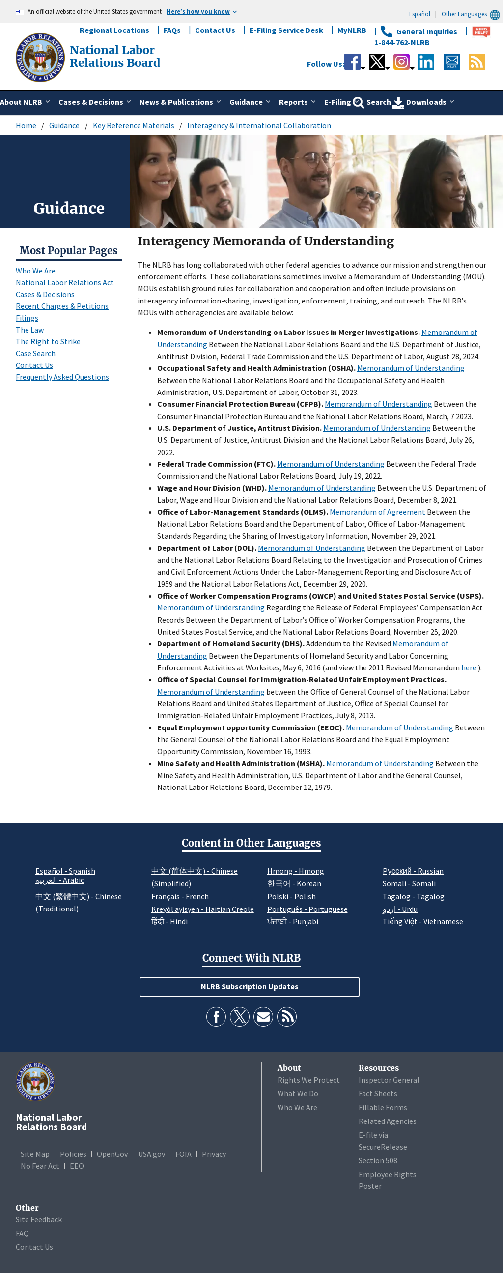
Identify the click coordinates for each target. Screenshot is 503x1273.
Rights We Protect (309, 1080)
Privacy (214, 1154)
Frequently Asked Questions (62, 377)
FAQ (22, 1233)
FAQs (172, 30)
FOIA (183, 1154)
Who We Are (36, 270)
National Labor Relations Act (65, 282)
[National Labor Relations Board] (41, 56)
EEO (77, 1166)
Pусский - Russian (413, 871)
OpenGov (112, 1154)
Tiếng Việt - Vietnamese (423, 921)
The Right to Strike (48, 341)
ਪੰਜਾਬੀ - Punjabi (292, 921)
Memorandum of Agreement (377, 511)
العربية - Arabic (59, 880)
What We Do (298, 1093)
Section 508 (378, 1160)
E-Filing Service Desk (286, 30)
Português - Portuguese (307, 909)
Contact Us (215, 30)
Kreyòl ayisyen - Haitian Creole (202, 909)
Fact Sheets (378, 1093)
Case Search (36, 353)
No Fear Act (40, 1166)
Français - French (180, 896)
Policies (73, 1154)
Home (26, 125)
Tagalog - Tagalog (414, 896)
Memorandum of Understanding (411, 368)
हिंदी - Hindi (169, 921)
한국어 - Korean (294, 883)
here (469, 667)
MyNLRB (351, 30)
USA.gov (151, 1154)
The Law (30, 329)
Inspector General (389, 1080)
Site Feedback (39, 1219)
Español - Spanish (65, 871)
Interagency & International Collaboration (259, 125)
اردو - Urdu (400, 909)
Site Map (35, 1154)
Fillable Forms (383, 1107)
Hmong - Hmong (295, 871)
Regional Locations (114, 30)
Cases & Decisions (45, 294)
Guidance (64, 125)
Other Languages (472, 14)
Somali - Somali (409, 883)
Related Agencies (388, 1121)
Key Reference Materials (133, 125)
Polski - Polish (291, 896)
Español (419, 14)
